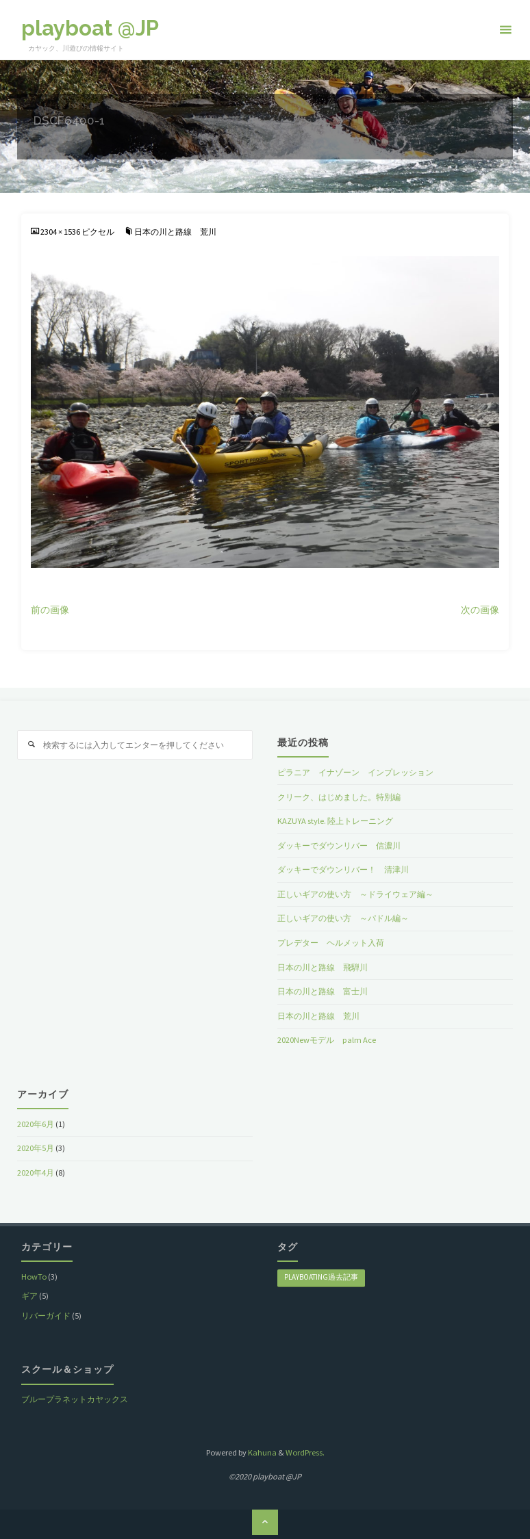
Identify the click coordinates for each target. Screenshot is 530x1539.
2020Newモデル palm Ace (326, 1040)
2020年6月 (35, 1124)
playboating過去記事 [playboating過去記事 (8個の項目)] (321, 1277)
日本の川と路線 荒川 (175, 232)
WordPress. (305, 1452)
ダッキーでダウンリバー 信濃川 (339, 845)
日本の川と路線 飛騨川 (322, 967)
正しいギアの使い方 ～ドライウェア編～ (355, 894)
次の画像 (480, 610)
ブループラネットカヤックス (74, 1399)
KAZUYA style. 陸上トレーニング (335, 821)
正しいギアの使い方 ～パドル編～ (343, 918)
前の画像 (50, 610)
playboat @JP (90, 28)
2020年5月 (35, 1148)
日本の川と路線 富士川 (322, 991)
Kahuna (262, 1452)
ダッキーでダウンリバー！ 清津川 (343, 869)
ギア (29, 1296)
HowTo (34, 1276)
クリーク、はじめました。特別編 (339, 797)
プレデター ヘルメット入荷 (330, 942)
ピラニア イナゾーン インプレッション (355, 772)
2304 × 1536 (60, 232)
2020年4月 (35, 1172)
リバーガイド (46, 1315)
